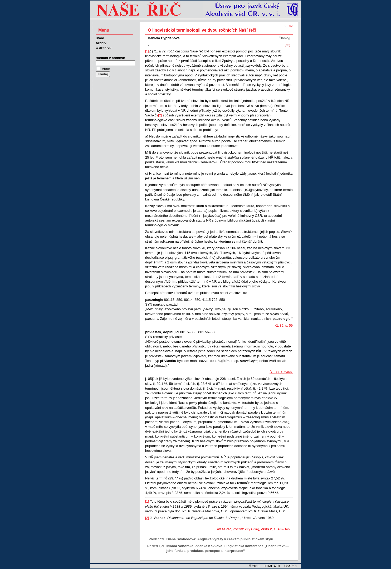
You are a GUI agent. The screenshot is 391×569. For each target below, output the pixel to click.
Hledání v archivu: (110, 58)
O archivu (103, 48)
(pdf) (287, 45)
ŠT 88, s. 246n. (281, 372)
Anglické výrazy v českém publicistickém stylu (235, 539)
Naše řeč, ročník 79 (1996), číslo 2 (244, 529)
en (286, 26)
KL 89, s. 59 (284, 325)
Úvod (100, 38)
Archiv (101, 43)
